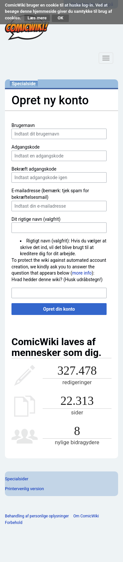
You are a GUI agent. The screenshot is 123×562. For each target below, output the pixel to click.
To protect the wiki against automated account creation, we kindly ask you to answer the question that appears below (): (58, 267)
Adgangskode (25, 147)
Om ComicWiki (86, 516)
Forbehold (13, 522)
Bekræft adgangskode (33, 169)
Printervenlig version (24, 488)
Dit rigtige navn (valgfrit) (35, 219)
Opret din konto (59, 309)
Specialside (24, 83)
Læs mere (37, 17)
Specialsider (16, 478)
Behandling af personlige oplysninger (37, 516)
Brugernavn (23, 125)
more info (82, 273)
